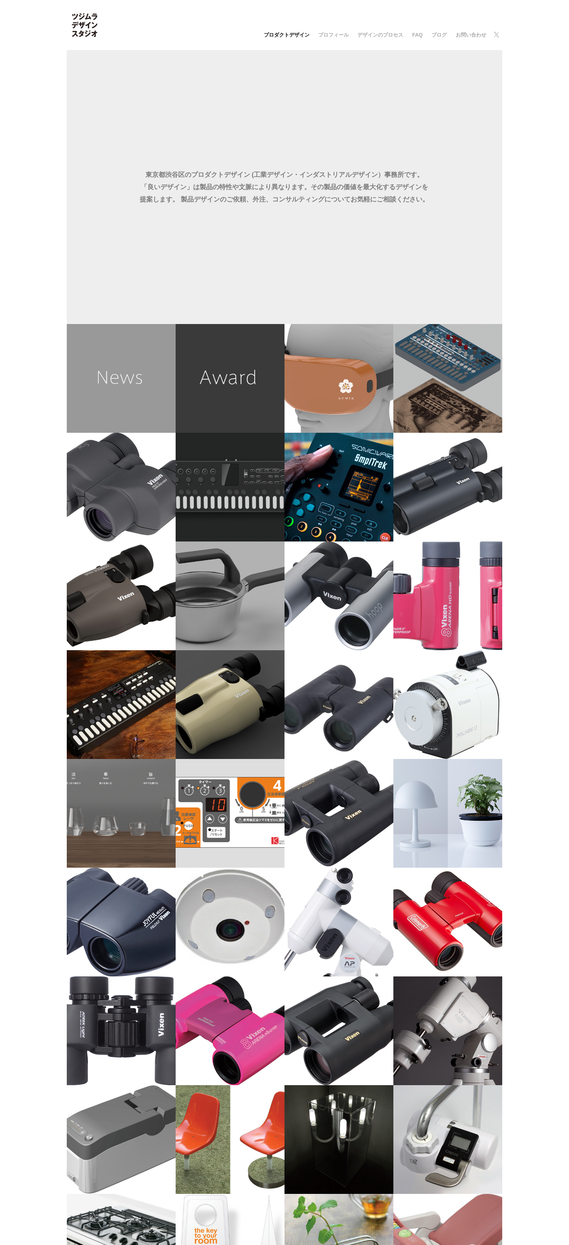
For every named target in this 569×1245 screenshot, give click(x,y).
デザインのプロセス (380, 35)
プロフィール (333, 35)
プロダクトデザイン (287, 35)
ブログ (439, 35)
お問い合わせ (471, 35)
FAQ (417, 35)
